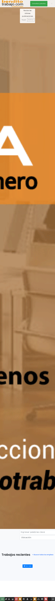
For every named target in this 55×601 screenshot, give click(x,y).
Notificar (31, 20)
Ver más (27, 566)
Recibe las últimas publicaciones (27, 13)
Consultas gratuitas (39, 3)
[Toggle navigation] (51, 4)
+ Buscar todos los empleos (42, 555)
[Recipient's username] (23, 20)
